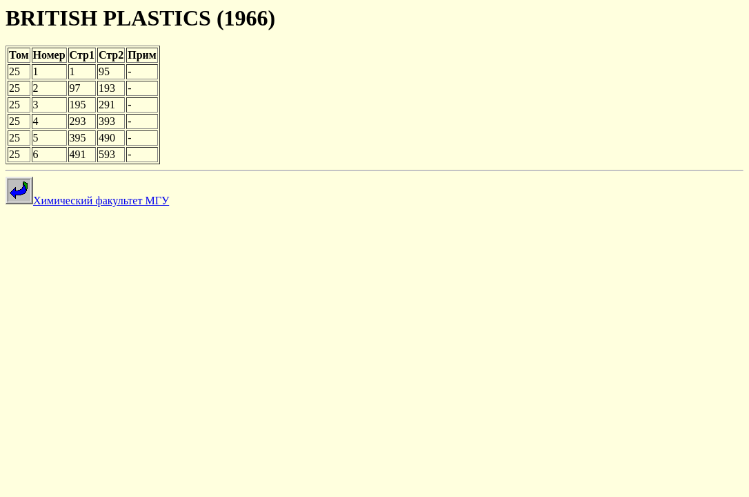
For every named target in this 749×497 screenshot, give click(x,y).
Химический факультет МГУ (87, 200)
